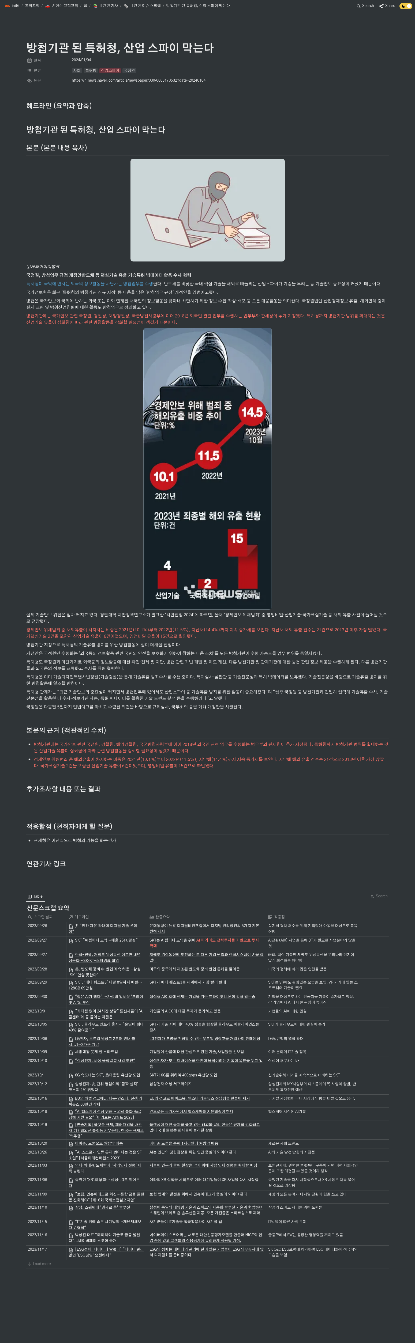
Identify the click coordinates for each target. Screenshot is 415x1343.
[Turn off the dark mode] (405, 8)
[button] (12, 6)
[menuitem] (35, 896)
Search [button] (379, 896)
